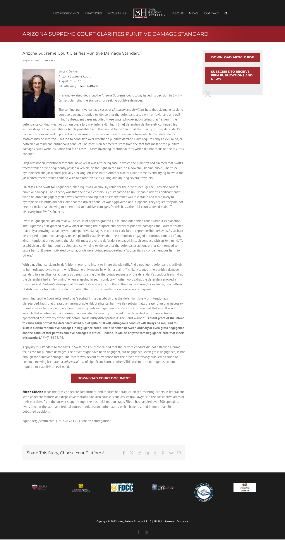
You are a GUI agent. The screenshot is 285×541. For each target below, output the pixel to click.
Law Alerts (49, 60)
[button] (226, 13)
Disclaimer (183, 521)
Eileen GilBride (88, 86)
